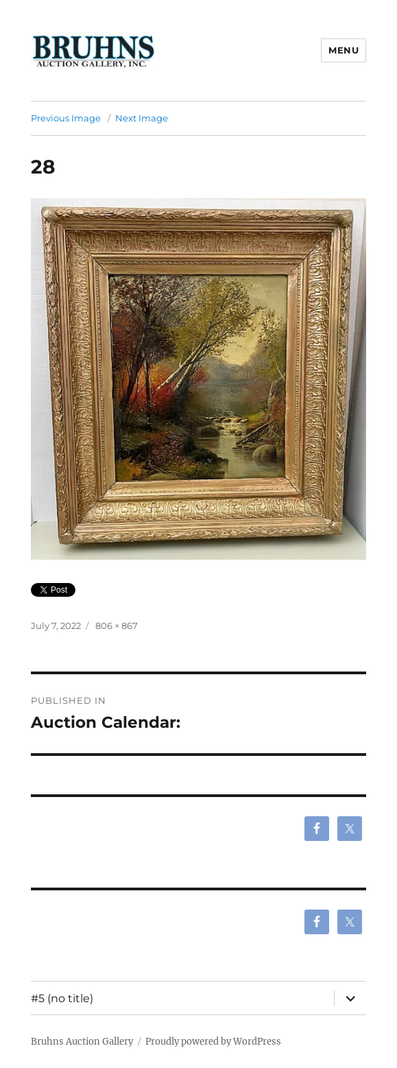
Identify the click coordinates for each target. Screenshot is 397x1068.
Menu (343, 50)
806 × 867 (116, 625)
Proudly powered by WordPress (213, 1041)
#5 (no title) (62, 998)
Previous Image (66, 117)
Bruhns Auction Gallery (82, 1041)
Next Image (141, 117)
